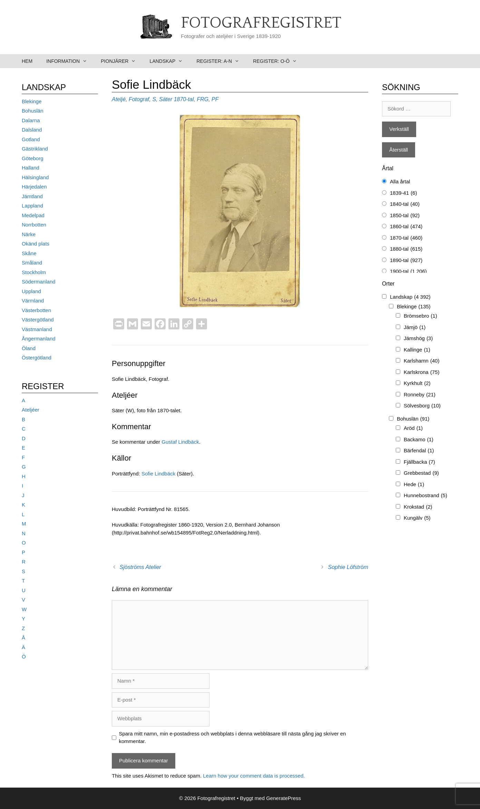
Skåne (29, 253)
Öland (29, 348)
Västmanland (37, 329)
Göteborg (32, 158)
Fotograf (139, 99)
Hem (27, 61)
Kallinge (417, 350)
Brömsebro (420, 316)
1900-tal (408, 272)
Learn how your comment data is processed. (254, 776)
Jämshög (418, 339)
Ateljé (119, 99)
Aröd (413, 428)
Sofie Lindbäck (158, 473)
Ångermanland (39, 338)
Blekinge (32, 101)
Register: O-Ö (278, 61)
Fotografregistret (261, 23)
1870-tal (184, 99)
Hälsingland (35, 177)
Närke (29, 234)
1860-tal (406, 227)
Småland (32, 263)
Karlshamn (421, 361)
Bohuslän (32, 111)
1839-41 (403, 193)
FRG (202, 99)
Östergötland (36, 357)
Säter (165, 99)
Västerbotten (36, 310)
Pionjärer (122, 61)
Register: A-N (221, 61)
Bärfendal (419, 451)
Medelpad (33, 215)
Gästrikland (35, 149)
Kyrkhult (417, 383)
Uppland (31, 291)
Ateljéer (30, 410)
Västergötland (38, 319)
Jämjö (414, 327)
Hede (414, 485)
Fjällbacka (419, 462)
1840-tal (405, 204)
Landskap (170, 61)
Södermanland (39, 282)
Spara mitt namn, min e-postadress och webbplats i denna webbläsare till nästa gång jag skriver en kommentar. (232, 737)
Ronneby (419, 395)
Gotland (31, 139)
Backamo (418, 440)
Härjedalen (34, 187)
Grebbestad (421, 473)
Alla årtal (400, 181)
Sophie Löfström (348, 567)
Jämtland (32, 196)
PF (215, 99)
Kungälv (417, 518)
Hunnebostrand (425, 496)
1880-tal (406, 249)
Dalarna (31, 120)
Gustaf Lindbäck (180, 442)
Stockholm (34, 272)
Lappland (32, 206)
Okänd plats (35, 244)
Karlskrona (421, 372)
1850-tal (405, 216)
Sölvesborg (422, 406)
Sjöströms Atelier (140, 567)
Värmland (33, 301)
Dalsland (32, 130)
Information (70, 61)
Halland (30, 168)
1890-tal (406, 260)
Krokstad (418, 507)
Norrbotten (34, 225)
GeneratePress (283, 798)
